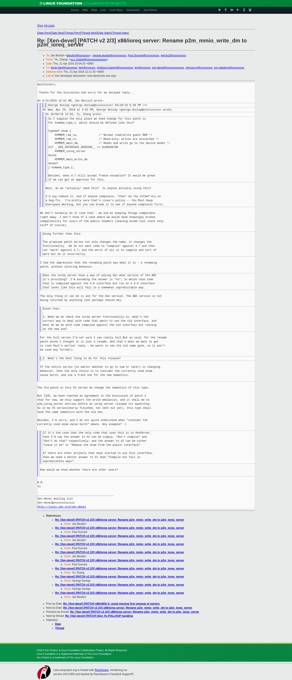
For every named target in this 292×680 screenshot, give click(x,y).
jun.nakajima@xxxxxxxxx (229, 67)
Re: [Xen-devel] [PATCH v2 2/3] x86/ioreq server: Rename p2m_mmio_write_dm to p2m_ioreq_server (119, 519)
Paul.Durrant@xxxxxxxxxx (143, 55)
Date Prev (44, 33)
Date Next (57, 33)
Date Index (104, 33)
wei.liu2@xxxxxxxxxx (173, 55)
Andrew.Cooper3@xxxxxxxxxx (115, 67)
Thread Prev (72, 33)
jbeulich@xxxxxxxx (78, 55)
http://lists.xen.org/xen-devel (61, 507)
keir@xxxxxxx (87, 67)
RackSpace (101, 670)
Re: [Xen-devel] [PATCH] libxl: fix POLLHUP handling (99, 616)
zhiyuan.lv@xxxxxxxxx (199, 67)
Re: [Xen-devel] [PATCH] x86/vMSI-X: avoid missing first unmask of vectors (111, 603)
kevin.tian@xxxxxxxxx (64, 67)
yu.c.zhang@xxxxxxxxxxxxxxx (89, 59)
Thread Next (88, 33)
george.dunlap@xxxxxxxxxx (109, 55)
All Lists (49, 25)
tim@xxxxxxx (142, 67)
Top (40, 25)
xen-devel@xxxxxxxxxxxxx (168, 67)
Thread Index (120, 33)
